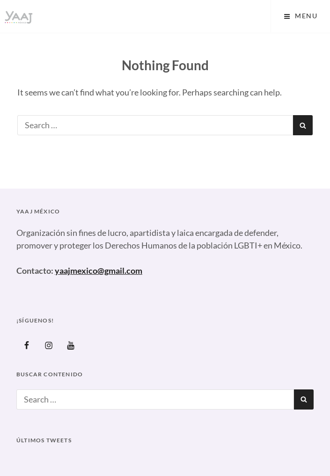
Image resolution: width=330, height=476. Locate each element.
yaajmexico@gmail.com (98, 270)
